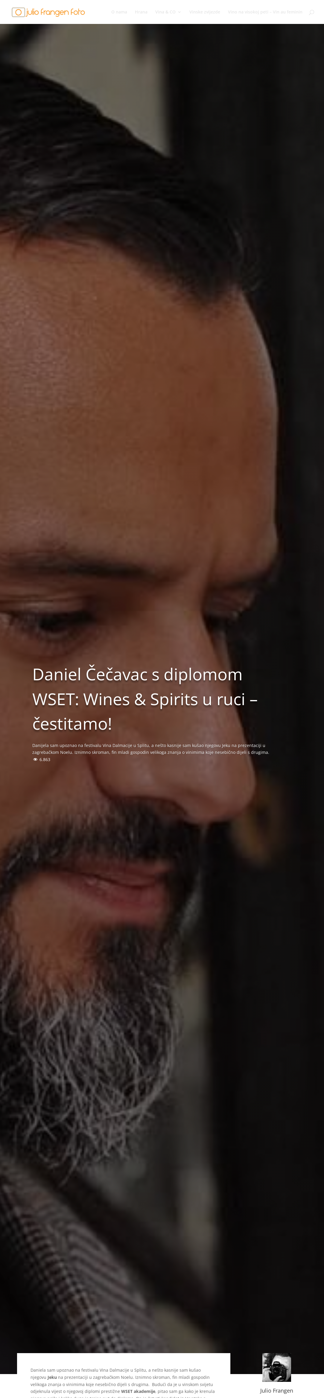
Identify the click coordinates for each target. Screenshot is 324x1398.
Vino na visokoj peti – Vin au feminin (265, 12)
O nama (119, 12)
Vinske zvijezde (204, 12)
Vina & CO (165, 12)
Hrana (141, 12)
